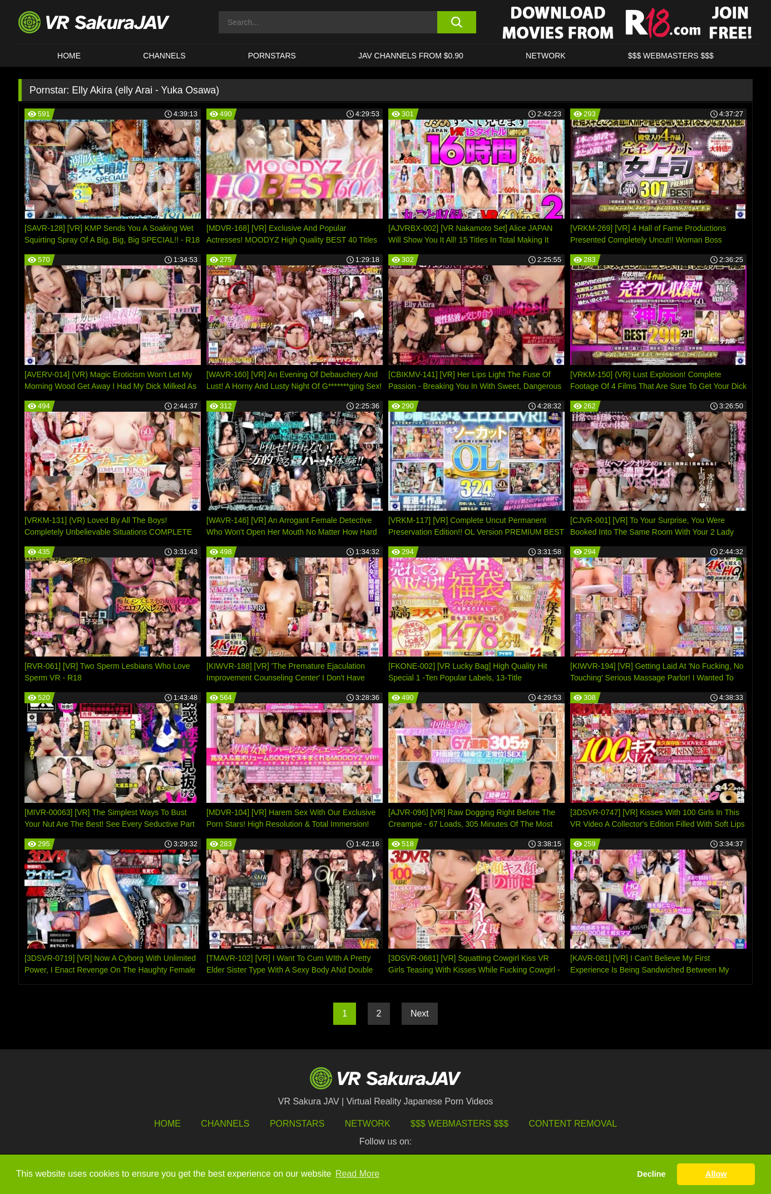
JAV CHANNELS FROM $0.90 (410, 55)
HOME (69, 55)
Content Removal (573, 1123)
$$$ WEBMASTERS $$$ (671, 55)
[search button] (456, 22)
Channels (164, 55)
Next (420, 1013)
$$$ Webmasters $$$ (459, 1123)
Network (546, 55)
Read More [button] (357, 1173)
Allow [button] (715, 1174)
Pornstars (272, 55)
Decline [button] (651, 1174)
